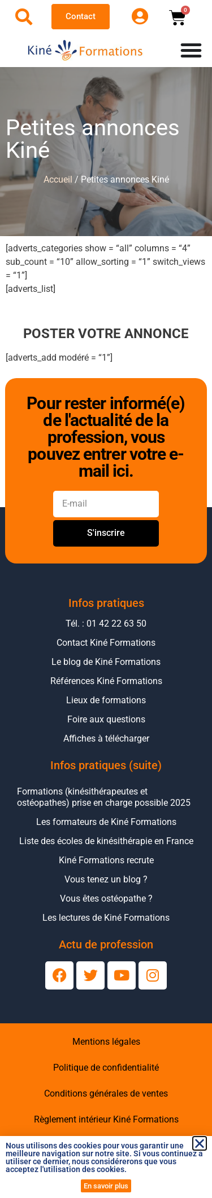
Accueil (58, 179)
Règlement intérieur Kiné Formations (106, 1119)
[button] (199, 1143)
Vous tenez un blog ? (106, 879)
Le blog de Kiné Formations (106, 661)
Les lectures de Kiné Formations (106, 917)
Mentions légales (106, 1041)
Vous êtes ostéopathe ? (106, 898)
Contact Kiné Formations (106, 642)
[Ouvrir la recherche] (23, 17)
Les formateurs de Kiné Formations (106, 822)
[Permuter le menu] (191, 50)
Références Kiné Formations (106, 681)
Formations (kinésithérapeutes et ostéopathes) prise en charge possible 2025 (104, 797)
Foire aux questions (106, 719)
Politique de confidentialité (106, 1067)
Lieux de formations (106, 700)
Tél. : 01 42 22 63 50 (106, 623)
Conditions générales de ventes (106, 1093)
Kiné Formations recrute (106, 860)
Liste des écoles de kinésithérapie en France (106, 841)
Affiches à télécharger (106, 738)
